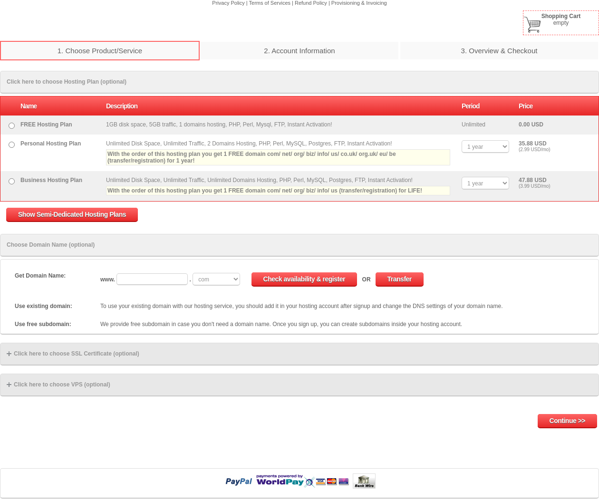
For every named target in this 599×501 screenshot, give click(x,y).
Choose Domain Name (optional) (51, 244)
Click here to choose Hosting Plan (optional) (66, 81)
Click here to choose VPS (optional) (58, 384)
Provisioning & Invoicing (359, 3)
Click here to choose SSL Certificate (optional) (73, 353)
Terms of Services (269, 3)
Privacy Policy (228, 3)
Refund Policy (311, 3)
